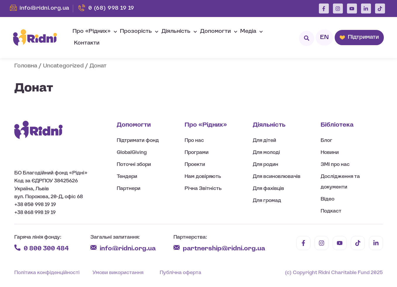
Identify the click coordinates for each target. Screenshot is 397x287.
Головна (25, 66)
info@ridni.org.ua (128, 249)
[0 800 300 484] (17, 247)
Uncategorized (63, 66)
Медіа (251, 32)
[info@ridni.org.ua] (93, 247)
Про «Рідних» (95, 32)
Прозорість (139, 32)
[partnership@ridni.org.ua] (176, 247)
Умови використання (117, 273)
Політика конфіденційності (47, 273)
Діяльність (179, 32)
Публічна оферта (180, 273)
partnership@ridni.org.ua (225, 249)
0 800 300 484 (46, 249)
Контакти (86, 43)
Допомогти (219, 32)
